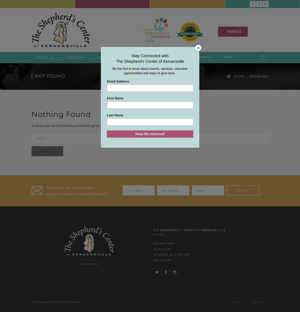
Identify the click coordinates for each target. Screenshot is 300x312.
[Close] (198, 48)
